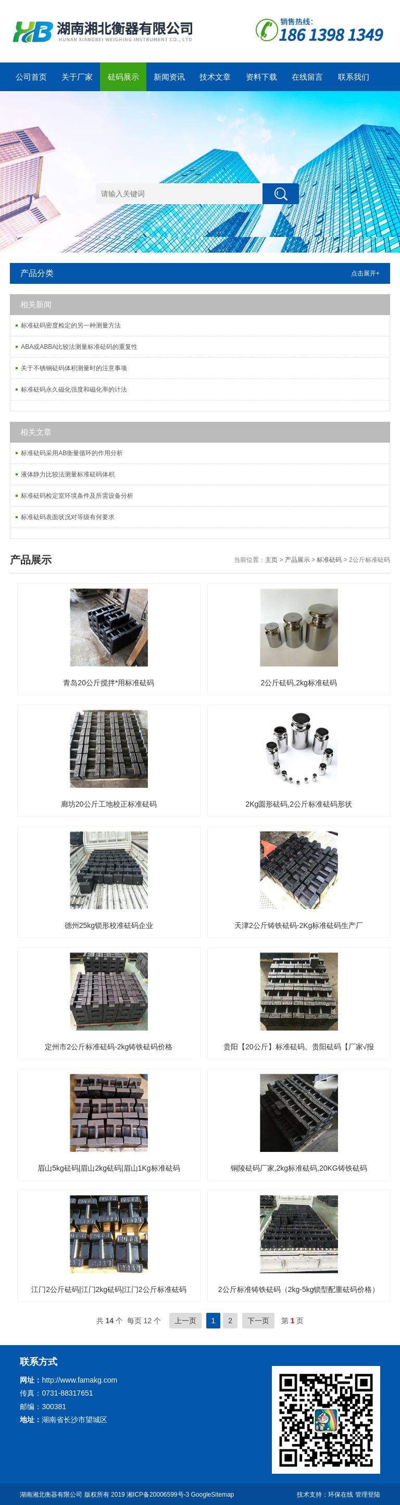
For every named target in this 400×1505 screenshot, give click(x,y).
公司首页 (31, 76)
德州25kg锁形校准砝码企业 (109, 925)
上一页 (185, 1320)
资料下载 (261, 76)
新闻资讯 (169, 76)
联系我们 (353, 76)
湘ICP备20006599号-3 (158, 1494)
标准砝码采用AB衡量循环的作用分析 (72, 453)
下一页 (258, 1320)
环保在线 (340, 1494)
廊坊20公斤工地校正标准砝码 (109, 804)
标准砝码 (329, 559)
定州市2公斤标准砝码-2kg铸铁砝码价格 (108, 1047)
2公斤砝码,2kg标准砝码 (299, 683)
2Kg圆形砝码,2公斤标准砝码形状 (298, 804)
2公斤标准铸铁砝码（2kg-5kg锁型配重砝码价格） (299, 1289)
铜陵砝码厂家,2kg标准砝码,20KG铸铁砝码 (299, 1168)
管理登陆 (367, 1494)
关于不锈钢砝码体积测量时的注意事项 (74, 368)
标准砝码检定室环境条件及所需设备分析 (77, 495)
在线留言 (307, 76)
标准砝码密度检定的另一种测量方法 (71, 325)
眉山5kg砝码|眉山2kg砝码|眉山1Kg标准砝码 (109, 1168)
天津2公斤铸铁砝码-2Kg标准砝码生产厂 (298, 925)
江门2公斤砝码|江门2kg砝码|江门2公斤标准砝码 (108, 1289)
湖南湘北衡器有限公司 (51, 1494)
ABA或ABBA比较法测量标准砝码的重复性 (79, 346)
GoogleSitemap (212, 1494)
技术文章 (215, 76)
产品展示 (297, 559)
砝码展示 (123, 76)
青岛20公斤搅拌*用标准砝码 (108, 683)
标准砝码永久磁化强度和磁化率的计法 (74, 389)
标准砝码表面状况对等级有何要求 (68, 517)
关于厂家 (77, 76)
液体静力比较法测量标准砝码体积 (68, 474)
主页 (271, 559)
